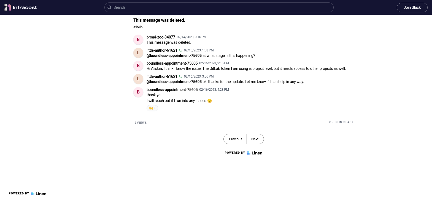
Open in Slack (341, 122)
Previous (235, 139)
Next (254, 139)
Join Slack (412, 7)
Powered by (27, 193)
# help (137, 27)
